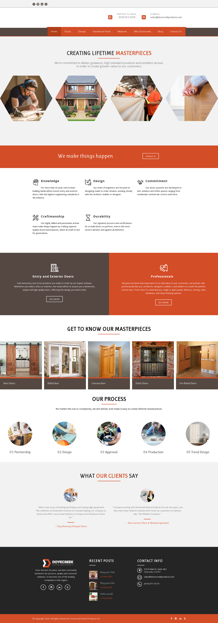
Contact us (151, 156)
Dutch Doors (142, 383)
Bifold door (53, 383)
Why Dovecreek (142, 31)
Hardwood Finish (102, 31)
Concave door (98, 383)
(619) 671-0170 (127, 17)
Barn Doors (9, 383)
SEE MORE (54, 299)
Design (82, 31)
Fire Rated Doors (188, 383)
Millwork (122, 31)
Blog (160, 31)
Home (54, 31)
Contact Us (176, 31)
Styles (68, 31)
